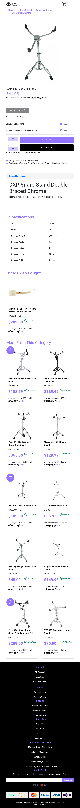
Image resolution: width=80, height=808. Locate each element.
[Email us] (34, 785)
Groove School (40, 692)
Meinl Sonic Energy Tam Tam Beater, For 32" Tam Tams (22, 310)
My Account (40, 672)
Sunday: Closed (40, 757)
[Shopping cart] (64, 4)
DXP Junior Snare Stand (55, 505)
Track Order (40, 677)
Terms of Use (40, 715)
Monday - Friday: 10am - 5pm (40, 747)
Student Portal (40, 697)
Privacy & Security (40, 710)
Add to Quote (46, 147)
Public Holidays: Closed (40, 761)
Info (44, 97)
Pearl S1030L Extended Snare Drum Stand (19, 443)
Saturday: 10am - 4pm (40, 752)
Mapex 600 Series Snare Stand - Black (55, 380)
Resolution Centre (40, 682)
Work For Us (40, 738)
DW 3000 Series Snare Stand (22, 505)
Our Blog (40, 733)
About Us (40, 729)
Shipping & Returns (40, 705)
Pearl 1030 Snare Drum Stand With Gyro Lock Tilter (21, 632)
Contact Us (40, 724)
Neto (62, 802)
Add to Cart (46, 139)
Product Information (17, 176)
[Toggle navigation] (57, 4)
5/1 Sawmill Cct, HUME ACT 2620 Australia (40, 766)
